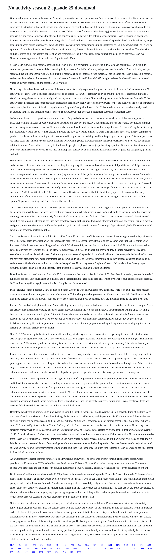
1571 (97, 548)
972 (34, 545)
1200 (28, 548)
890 (51, 548)
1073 (150, 548)
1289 (75, 548)
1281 (41, 552)
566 (142, 548)
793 (72, 545)
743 (64, 552)
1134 (12, 545)
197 (26, 552)
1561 (49, 545)
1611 (89, 548)
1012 (134, 548)
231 (11, 548)
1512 (44, 548)
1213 (49, 552)
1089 (19, 548)
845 (133, 545)
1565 (67, 548)
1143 (64, 545)
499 (79, 545)
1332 (79, 552)
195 (11, 552)
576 (56, 552)
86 (82, 548)
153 (118, 548)
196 (71, 552)
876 (41, 545)
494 (18, 552)
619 (58, 548)
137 (94, 545)
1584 (110, 545)
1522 (149, 545)
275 (141, 545)
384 (102, 545)
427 (111, 548)
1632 (87, 545)
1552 (36, 548)
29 (105, 548)
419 (56, 545)
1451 (126, 545)
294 (26, 545)
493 (19, 545)
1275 (126, 548)
